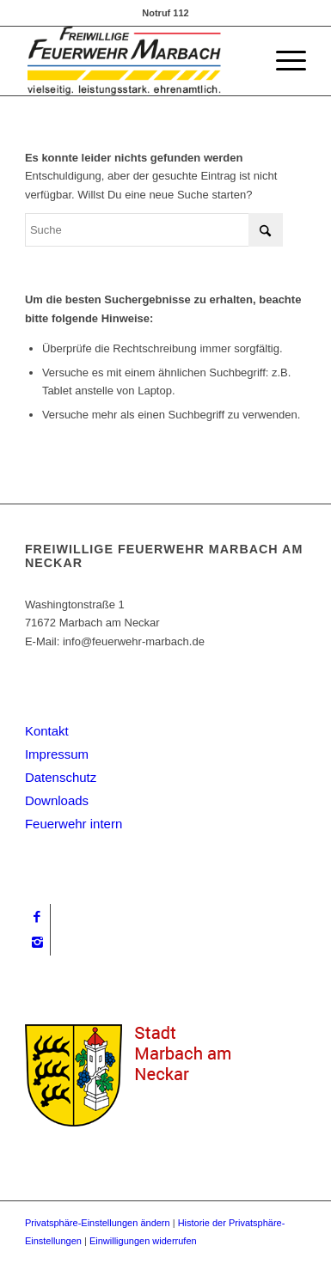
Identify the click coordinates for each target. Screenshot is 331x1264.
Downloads (57, 800)
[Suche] (154, 230)
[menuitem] (282, 61)
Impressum (57, 754)
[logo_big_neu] (137, 61)
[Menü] (282, 61)
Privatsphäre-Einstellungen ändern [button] (97, 1223)
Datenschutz (60, 777)
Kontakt (47, 731)
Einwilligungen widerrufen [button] (143, 1241)
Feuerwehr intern (73, 823)
